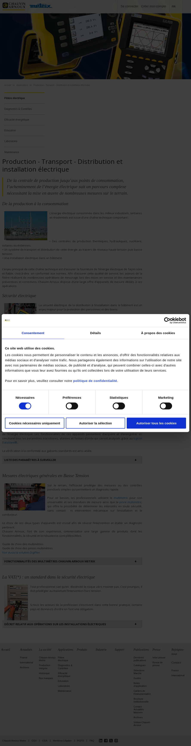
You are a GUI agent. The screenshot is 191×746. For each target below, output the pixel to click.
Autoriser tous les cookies (156, 423)
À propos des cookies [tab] (158, 333)
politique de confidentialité (95, 381)
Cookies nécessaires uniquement (34, 423)
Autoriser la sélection (95, 423)
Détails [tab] (95, 333)
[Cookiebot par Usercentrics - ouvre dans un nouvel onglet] (167, 320)
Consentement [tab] (33, 333)
